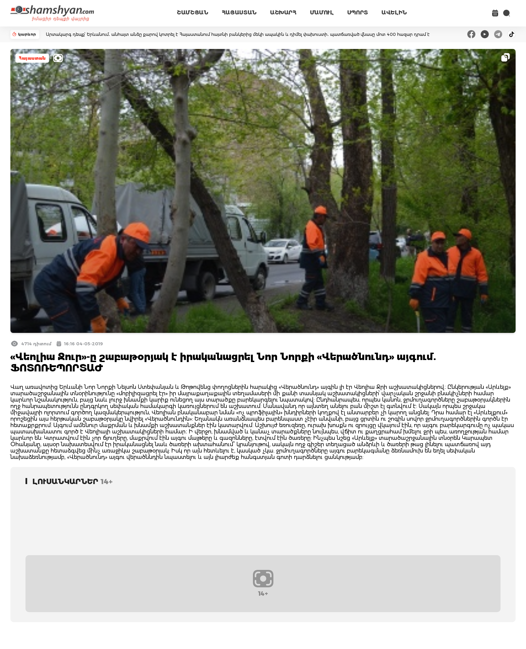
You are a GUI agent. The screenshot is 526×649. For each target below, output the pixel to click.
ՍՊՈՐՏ (357, 12)
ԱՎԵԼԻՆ (394, 12)
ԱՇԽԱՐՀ (283, 12)
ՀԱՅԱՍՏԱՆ (239, 12)
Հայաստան (32, 58)
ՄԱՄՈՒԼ (322, 12)
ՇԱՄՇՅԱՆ (192, 12)
